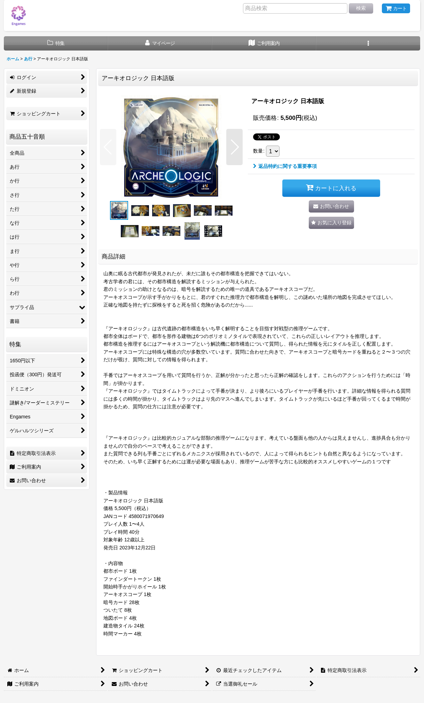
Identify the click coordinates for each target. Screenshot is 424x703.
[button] (368, 43)
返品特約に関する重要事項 (285, 166)
